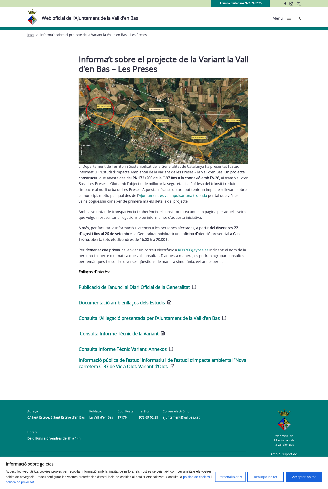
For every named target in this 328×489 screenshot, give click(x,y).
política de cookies (196, 477)
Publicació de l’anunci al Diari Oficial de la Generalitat (134, 287)
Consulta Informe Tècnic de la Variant (119, 334)
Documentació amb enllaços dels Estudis (122, 303)
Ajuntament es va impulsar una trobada (173, 195)
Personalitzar (229, 477)
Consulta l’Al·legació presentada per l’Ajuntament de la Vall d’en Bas (149, 318)
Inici (30, 34)
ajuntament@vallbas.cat (181, 417)
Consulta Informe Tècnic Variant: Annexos (123, 349)
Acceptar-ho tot (304, 477)
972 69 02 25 (148, 417)
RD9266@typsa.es (193, 249)
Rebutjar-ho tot (265, 477)
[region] (164, 473)
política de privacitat (20, 482)
